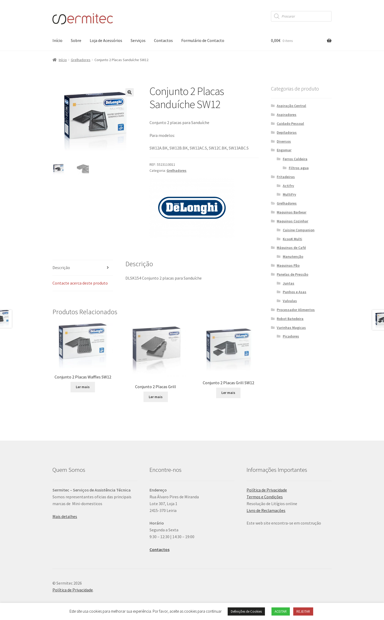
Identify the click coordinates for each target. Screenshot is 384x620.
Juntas (288, 283)
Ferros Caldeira (295, 159)
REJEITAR (303, 611)
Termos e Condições (265, 496)
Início (57, 40)
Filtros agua (299, 167)
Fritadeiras (286, 176)
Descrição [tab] (61, 267)
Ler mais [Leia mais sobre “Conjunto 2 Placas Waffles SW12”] (83, 386)
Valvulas (290, 300)
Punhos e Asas (294, 292)
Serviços (138, 40)
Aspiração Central (291, 105)
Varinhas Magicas (291, 327)
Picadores (291, 336)
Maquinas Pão (288, 265)
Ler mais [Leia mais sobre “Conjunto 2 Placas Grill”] (156, 396)
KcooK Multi (292, 239)
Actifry (288, 185)
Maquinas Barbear (291, 212)
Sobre (76, 40)
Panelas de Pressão (292, 274)
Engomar (284, 150)
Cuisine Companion (298, 230)
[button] (129, 92)
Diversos (284, 141)
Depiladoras (287, 132)
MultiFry (289, 194)
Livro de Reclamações (266, 510)
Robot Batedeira (290, 318)
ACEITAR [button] (281, 611)
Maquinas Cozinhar (292, 221)
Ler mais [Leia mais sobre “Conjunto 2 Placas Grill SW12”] (228, 392)
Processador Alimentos (296, 309)
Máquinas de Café (291, 247)
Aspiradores (286, 114)
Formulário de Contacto (202, 40)
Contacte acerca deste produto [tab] (80, 283)
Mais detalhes (64, 516)
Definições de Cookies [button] (246, 611)
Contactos (163, 40)
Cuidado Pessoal (290, 123)
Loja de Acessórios (106, 40)
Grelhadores (80, 59)
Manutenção (293, 256)
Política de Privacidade (267, 490)
